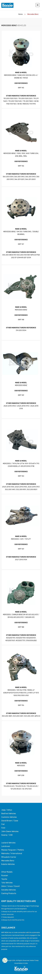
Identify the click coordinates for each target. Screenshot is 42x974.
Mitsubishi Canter (8, 857)
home (20, 14)
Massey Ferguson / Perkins (12, 850)
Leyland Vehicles (8, 843)
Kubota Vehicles (8, 864)
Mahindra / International (11, 854)
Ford (3, 828)
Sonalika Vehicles (8, 890)
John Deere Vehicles (9, 831)
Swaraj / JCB (7, 835)
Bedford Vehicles (8, 814)
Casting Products (8, 893)
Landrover (5, 846)
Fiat (3, 824)
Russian (4, 876)
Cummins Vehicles (9, 817)
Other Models (6, 872)
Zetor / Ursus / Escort (10, 886)
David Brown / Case (9, 821)
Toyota (4, 879)
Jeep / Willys (6, 810)
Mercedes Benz (7, 861)
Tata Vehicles (7, 883)
